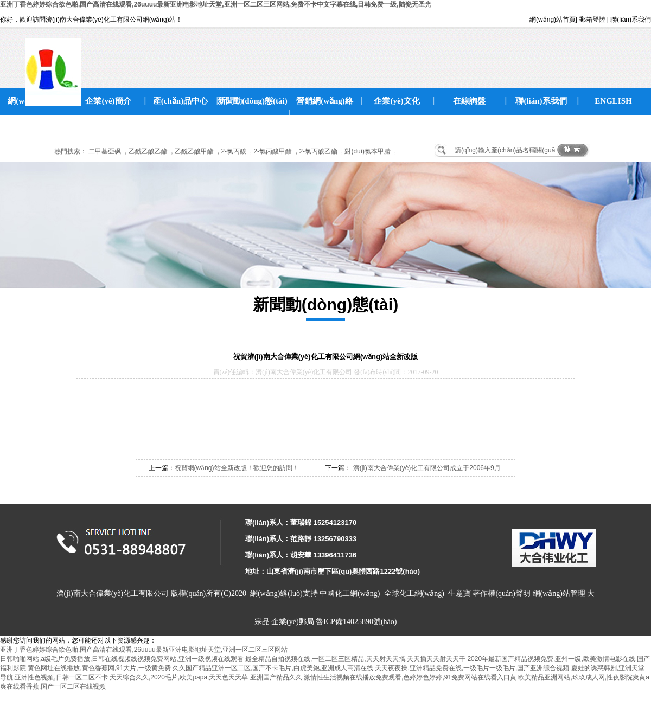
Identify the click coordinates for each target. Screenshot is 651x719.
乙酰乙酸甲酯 (194, 151)
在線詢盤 (469, 101)
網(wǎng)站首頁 (552, 19)
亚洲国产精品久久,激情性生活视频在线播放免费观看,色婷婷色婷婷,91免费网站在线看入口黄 (383, 677)
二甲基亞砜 (104, 151)
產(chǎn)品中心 (180, 101)
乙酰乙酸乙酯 (148, 151)
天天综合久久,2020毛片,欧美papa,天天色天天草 (179, 677)
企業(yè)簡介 (108, 101)
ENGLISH (613, 101)
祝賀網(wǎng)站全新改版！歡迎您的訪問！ (237, 468)
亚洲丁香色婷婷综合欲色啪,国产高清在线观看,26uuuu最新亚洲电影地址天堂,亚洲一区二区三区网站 (144, 649)
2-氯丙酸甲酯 (272, 151)
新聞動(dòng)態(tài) (252, 101)
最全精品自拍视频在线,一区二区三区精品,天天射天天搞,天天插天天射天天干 (355, 659)
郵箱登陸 (592, 19)
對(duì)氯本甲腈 (367, 151)
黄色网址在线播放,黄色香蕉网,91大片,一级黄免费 (99, 668)
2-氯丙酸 (233, 151)
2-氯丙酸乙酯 (318, 151)
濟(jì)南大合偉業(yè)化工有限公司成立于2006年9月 (425, 468)
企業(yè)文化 (396, 101)
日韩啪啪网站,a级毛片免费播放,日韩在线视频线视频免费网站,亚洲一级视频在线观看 (122, 659)
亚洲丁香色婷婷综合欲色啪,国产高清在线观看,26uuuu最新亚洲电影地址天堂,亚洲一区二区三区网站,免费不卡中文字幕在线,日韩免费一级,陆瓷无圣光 (215, 4)
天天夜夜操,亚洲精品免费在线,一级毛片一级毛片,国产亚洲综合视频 (472, 668)
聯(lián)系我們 (630, 19)
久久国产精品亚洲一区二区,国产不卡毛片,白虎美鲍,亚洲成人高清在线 (273, 668)
